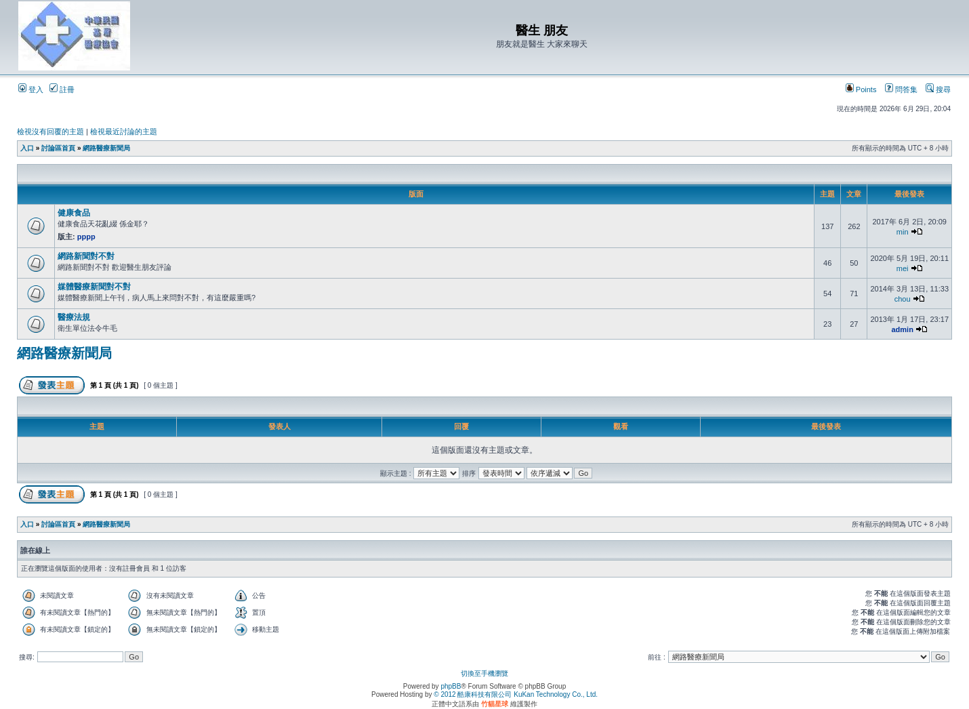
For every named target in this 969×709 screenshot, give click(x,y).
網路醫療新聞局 (106, 148)
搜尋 (938, 89)
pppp (86, 236)
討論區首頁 (58, 148)
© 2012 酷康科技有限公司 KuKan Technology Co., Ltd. (516, 694)
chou (902, 299)
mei (902, 268)
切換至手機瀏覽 (484, 673)
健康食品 (74, 213)
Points (861, 89)
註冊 (62, 89)
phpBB (450, 686)
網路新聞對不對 (86, 256)
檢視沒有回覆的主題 (50, 131)
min (902, 232)
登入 (30, 89)
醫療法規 (74, 317)
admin (902, 329)
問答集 (901, 89)
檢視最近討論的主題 (123, 131)
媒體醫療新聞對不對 (94, 286)
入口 (27, 148)
